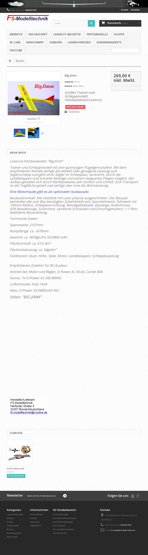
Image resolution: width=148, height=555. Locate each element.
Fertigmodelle (97, 34)
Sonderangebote (109, 42)
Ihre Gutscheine (60, 533)
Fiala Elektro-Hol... (72, 468)
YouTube (16, 50)
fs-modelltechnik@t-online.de (123, 530)
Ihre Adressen (59, 526)
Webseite (16, 34)
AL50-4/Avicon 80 (129, 468)
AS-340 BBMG (14, 468)
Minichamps (34, 42)
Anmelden (135, 10)
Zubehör (55, 42)
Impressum (35, 522)
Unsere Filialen (36, 514)
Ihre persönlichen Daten (63, 529)
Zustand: (68, 86)
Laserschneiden (79, 42)
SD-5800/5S (41, 468)
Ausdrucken (74, 112)
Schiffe (119, 34)
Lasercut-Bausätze (67, 34)
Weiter (42, 133)
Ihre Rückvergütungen (63, 522)
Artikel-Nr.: (69, 82)
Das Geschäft (37, 34)
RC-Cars (15, 42)
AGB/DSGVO (35, 526)
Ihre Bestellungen (61, 514)
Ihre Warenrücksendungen (65, 518)
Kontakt (124, 10)
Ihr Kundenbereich (64, 510)
